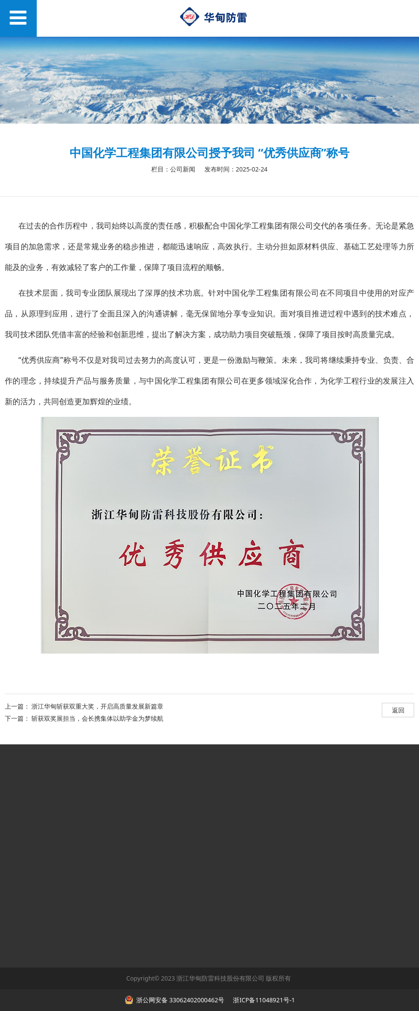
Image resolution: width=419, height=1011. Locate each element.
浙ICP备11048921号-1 (263, 1000)
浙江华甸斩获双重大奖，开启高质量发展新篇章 (97, 706)
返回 (398, 710)
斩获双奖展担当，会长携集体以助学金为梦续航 (97, 718)
